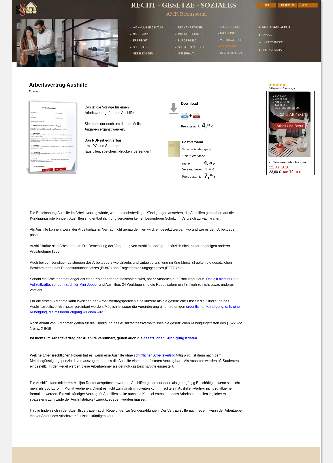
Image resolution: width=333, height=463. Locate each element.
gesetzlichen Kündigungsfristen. (170, 338)
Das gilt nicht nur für (222, 279)
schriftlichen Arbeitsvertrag (154, 355)
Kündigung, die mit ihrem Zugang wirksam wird (66, 312)
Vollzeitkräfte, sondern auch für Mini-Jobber (64, 284)
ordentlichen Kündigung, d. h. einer (214, 306)
